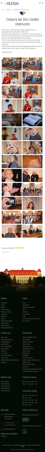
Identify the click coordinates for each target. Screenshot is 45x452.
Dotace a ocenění (5, 309)
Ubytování (3, 351)
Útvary (24, 302)
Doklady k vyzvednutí (27, 341)
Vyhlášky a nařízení (6, 312)
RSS (12, 445)
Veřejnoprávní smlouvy (7, 321)
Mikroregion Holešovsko (7, 327)
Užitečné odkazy (26, 362)
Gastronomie (4, 353)
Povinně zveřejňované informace (30, 318)
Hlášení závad (26, 344)
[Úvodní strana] (3, 9)
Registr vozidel (4, 381)
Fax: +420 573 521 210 (9, 425)
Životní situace (26, 314)
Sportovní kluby (5, 344)
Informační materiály (6, 355)
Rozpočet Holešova (5, 325)
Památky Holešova (5, 341)
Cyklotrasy (3, 362)
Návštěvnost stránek (27, 348)
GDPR (29, 445)
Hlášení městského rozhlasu (29, 337)
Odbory (24, 309)
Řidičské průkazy (5, 388)
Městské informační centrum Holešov (31, 425)
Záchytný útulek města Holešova (30, 371)
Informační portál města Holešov (30, 414)
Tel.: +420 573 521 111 (9, 422)
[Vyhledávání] (42, 3)
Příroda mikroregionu (6, 346)
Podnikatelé (4, 314)
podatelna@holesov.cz (9, 429)
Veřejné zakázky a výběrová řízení (31, 360)
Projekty (3, 318)
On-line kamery (26, 339)
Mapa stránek (6, 445)
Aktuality (8, 9)
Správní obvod (26, 321)
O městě (3, 305)
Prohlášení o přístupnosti (20, 445)
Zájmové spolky (5, 348)
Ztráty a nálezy (26, 351)
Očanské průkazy (5, 383)
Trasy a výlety (4, 357)
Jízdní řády (25, 366)
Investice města (5, 323)
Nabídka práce (26, 353)
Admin (22, 446)
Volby (23, 316)
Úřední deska (25, 305)
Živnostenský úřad (5, 390)
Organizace (4, 316)
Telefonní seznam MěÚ (28, 307)
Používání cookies (36, 445)
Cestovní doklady (5, 386)
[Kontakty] (39, 3)
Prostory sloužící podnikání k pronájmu (32, 369)
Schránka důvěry (26, 346)
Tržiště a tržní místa (27, 357)
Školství (3, 307)
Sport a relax (4, 337)
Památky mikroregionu (7, 339)
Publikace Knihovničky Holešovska (9, 360)
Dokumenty (25, 312)
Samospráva (4, 302)
